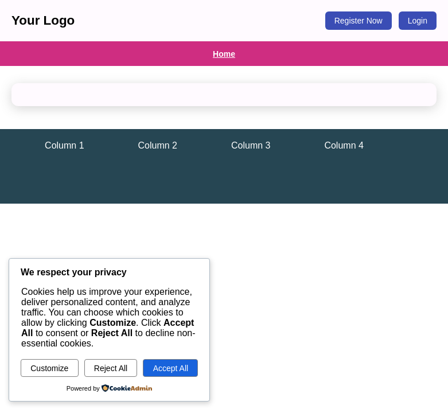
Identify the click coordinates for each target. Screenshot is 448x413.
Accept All (170, 368)
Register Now (358, 20)
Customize (49, 368)
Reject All (110, 368)
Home (224, 54)
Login (417, 20)
